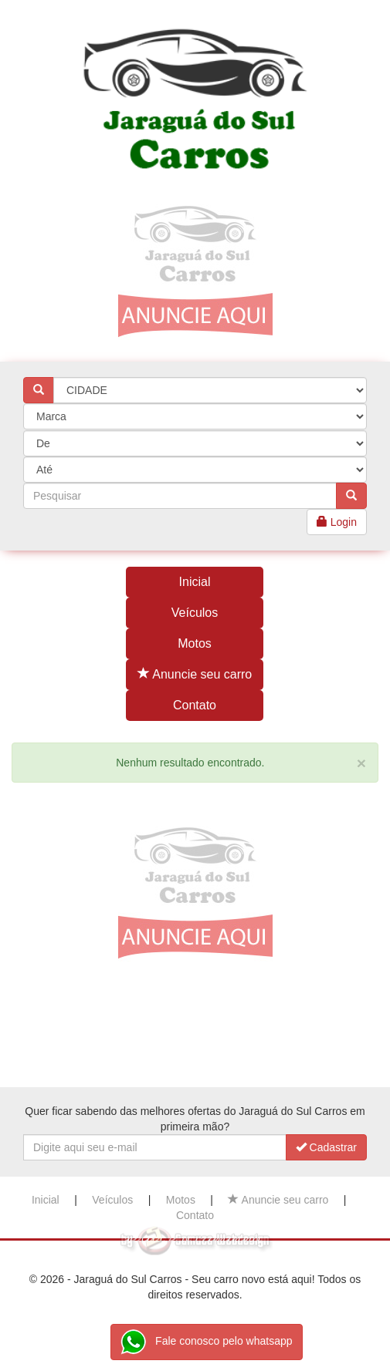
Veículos (194, 612)
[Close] (361, 763)
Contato (194, 705)
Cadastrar (326, 1147)
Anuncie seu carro (195, 674)
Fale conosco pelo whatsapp (206, 1342)
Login (337, 522)
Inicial (195, 581)
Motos (195, 643)
